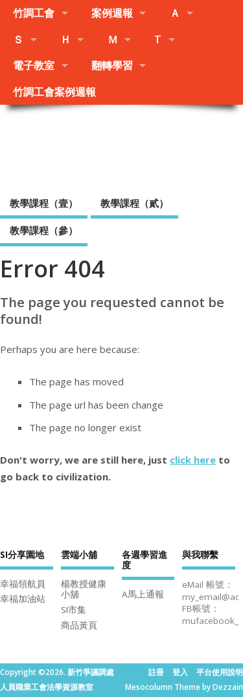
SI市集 (73, 610)
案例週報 (112, 13)
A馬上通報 (143, 594)
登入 (180, 672)
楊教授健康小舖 (83, 589)
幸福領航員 (22, 584)
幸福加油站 (22, 599)
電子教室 (33, 65)
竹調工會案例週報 (54, 92)
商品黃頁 (79, 625)
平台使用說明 (219, 672)
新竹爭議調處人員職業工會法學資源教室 (121, 146)
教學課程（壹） (44, 203)
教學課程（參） (44, 230)
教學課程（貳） (134, 203)
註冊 (156, 672)
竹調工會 (33, 13)
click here (193, 459)
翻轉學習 (112, 65)
